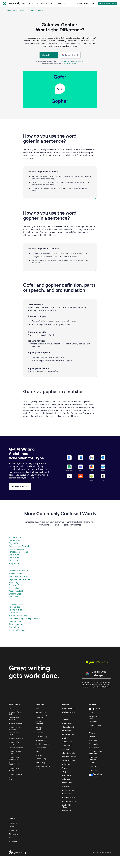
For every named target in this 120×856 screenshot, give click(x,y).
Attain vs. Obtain (16, 624)
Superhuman (95, 709)
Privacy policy (93, 744)
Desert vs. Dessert (17, 585)
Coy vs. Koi (13, 543)
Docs (10, 708)
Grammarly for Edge (16, 748)
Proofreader (66, 811)
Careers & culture (95, 726)
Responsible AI (94, 722)
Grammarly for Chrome (14, 734)
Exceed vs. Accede (17, 549)
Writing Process (41, 748)
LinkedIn (13, 842)
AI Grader (65, 786)
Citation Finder (67, 783)
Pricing (53, 3)
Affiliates (92, 733)
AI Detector (66, 720)
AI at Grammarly (41, 737)
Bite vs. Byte (14, 612)
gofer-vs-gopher (37, 10)
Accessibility (93, 767)
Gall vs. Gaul (14, 557)
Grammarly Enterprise (39, 723)
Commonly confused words (43, 767)
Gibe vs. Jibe (14, 560)
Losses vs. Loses (16, 604)
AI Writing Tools (67, 742)
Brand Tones (66, 775)
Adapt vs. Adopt (16, 591)
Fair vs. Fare (14, 597)
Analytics (65, 772)
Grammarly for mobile (14, 764)
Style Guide (66, 764)
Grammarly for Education (41, 728)
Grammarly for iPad (15, 774)
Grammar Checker (68, 708)
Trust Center (93, 740)
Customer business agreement (95, 752)
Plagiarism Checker (68, 712)
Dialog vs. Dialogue (17, 630)
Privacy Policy (79, 61)
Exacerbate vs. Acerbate (19, 546)
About (91, 712)
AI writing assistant (42, 744)
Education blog (41, 759)
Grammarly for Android (14, 779)
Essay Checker (67, 731)
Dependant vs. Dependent (20, 579)
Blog (37, 751)
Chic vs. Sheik (15, 540)
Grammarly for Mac (15, 723)
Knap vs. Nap (14, 563)
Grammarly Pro (41, 712)
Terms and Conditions (64, 61)
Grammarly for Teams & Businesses (43, 717)
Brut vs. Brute (15, 537)
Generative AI (40, 740)
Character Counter (68, 753)
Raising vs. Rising (16, 610)
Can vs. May (14, 627)
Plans (37, 708)
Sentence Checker (68, 798)
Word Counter (67, 749)
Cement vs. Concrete (18, 576)
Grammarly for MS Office (15, 753)
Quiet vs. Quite (15, 621)
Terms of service (94, 748)
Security (92, 763)
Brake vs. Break (15, 594)
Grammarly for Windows (14, 719)
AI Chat (65, 738)
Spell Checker (67, 794)
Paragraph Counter (69, 757)
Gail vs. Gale (14, 555)
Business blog (40, 763)
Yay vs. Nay (13, 582)
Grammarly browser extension (16, 728)
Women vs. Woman (17, 573)
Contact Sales (82, 3)
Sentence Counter (68, 760)
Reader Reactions (68, 790)
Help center (13, 823)
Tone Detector (67, 746)
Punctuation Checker (69, 801)
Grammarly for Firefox (14, 743)
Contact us (12, 827)
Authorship (66, 779)
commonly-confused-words (17, 10)
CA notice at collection (93, 758)
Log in (93, 3)
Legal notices (93, 770)
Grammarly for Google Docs (14, 758)
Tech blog (39, 755)
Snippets (65, 768)
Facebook (13, 830)
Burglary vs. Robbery (18, 615)
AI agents (65, 716)
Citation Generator (68, 727)
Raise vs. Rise (14, 607)
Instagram (13, 834)
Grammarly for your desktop (16, 713)
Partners (92, 737)
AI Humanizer (67, 723)
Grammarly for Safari (16, 739)
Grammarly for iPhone (14, 770)
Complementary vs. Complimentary (24, 618)
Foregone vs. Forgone (18, 552)
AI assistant (39, 733)
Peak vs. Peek (14, 588)
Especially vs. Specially (18, 571)
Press (91, 729)
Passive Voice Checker (66, 806)
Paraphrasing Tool (68, 734)
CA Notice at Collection (69, 64)
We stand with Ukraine (94, 717)
